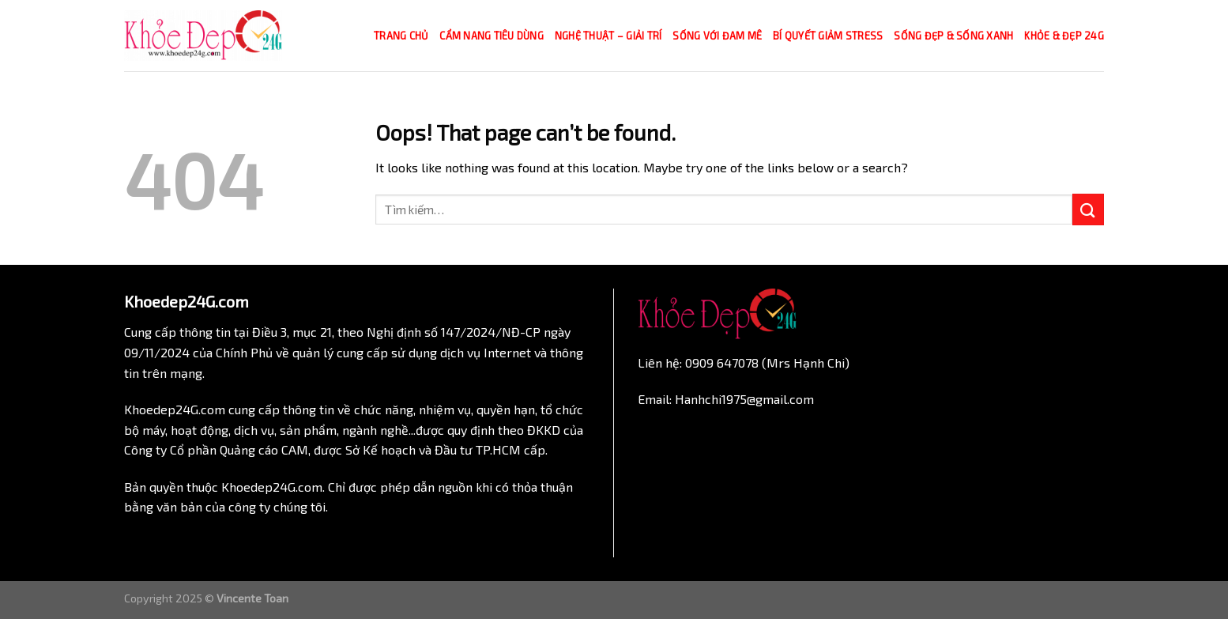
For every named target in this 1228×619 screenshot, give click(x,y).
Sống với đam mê (717, 35)
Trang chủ (401, 35)
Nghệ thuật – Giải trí (608, 35)
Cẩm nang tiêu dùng (491, 35)
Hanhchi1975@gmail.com (744, 398)
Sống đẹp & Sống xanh (953, 35)
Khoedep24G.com (174, 409)
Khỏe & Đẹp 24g (1064, 35)
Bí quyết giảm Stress (828, 35)
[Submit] (1088, 209)
